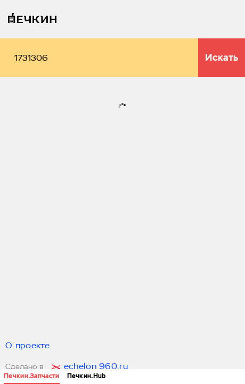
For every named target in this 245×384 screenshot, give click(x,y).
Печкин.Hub (86, 376)
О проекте (27, 346)
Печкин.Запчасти (32, 376)
